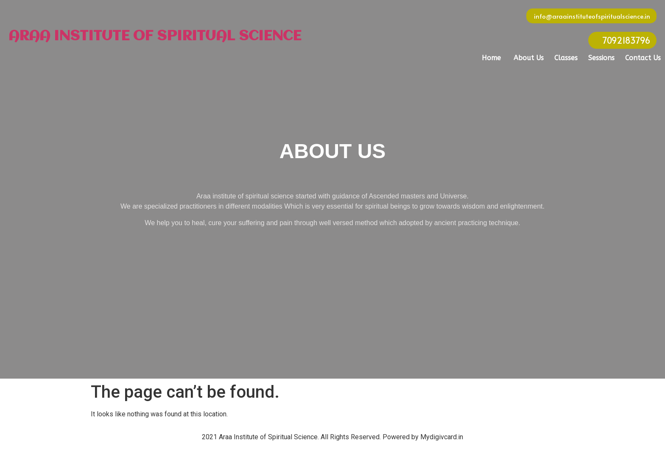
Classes (566, 58)
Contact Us (643, 58)
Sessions (601, 58)
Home (491, 58)
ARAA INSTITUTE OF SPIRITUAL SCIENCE (154, 36)
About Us (529, 58)
